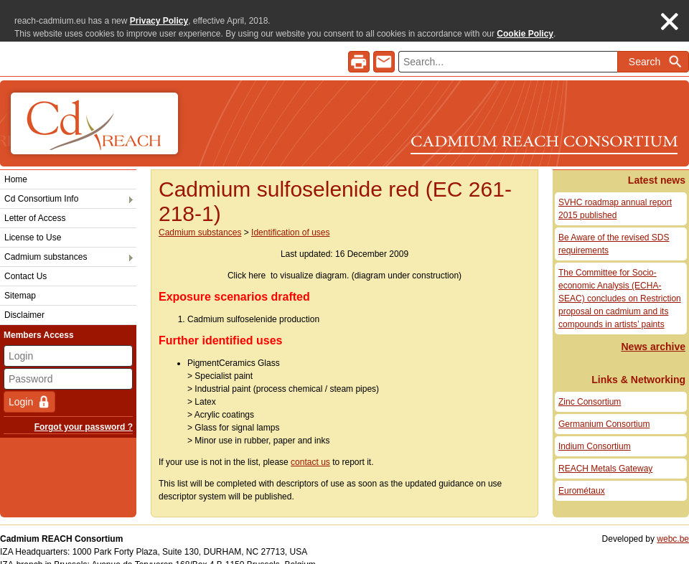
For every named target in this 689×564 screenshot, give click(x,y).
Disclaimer (24, 301)
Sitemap (20, 282)
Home (15, 166)
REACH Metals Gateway (605, 455)
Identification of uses (290, 219)
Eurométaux (581, 477)
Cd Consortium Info (41, 185)
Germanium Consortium (604, 410)
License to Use (32, 224)
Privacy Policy (159, 21)
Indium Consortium (594, 433)
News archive (654, 333)
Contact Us (25, 263)
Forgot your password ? (83, 413)
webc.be (673, 525)
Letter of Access (34, 204)
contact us (310, 448)
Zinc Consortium (589, 388)
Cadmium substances (45, 243)
